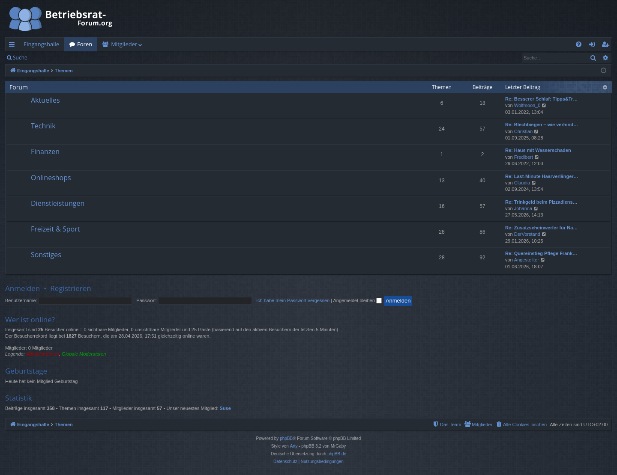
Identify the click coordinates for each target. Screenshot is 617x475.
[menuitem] (578, 44)
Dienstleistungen (57, 203)
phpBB (286, 438)
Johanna (523, 208)
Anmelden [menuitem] (594, 45)
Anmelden (52, 57)
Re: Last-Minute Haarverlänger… (541, 176)
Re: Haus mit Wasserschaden (538, 150)
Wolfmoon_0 (527, 105)
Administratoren (42, 353)
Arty (294, 446)
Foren (84, 44)
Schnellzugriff (13, 45)
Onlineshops (51, 177)
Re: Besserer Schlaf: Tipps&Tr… (541, 98)
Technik (43, 126)
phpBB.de (336, 453)
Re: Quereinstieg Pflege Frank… (541, 253)
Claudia (522, 182)
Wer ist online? (30, 319)
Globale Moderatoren (84, 353)
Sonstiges (46, 254)
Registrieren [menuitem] (607, 45)
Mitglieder (124, 44)
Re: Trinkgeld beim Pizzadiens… (541, 202)
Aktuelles (45, 100)
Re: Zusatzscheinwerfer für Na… (541, 227)
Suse (225, 408)
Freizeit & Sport (55, 229)
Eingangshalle (41, 44)
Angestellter (526, 259)
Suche (20, 57)
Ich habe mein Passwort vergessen (292, 300)
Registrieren (91, 57)
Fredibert (523, 157)
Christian (523, 131)
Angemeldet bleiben (357, 300)
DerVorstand (527, 234)
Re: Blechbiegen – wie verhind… (541, 124)
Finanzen (45, 151)
